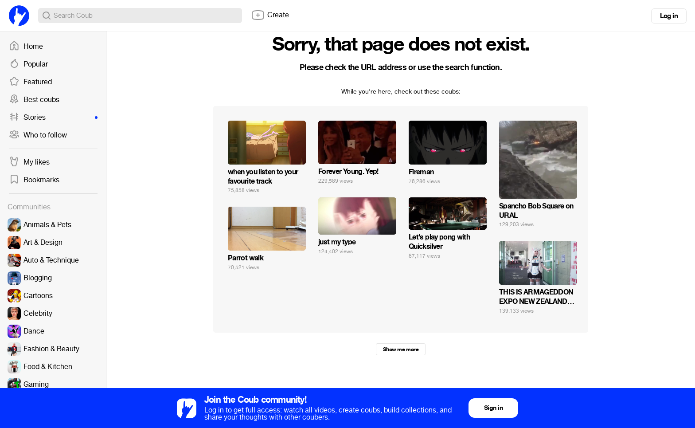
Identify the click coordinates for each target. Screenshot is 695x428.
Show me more (400, 349)
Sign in (493, 408)
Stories (53, 117)
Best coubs (34, 100)
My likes (29, 162)
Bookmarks (34, 180)
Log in (669, 16)
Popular (28, 64)
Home (26, 46)
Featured (30, 82)
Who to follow (38, 135)
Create (270, 15)
